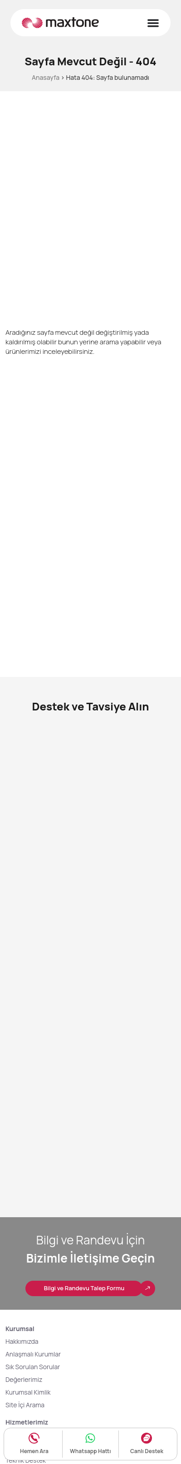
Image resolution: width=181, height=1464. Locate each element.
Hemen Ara (34, 1451)
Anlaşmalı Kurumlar (33, 1354)
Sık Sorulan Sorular (32, 1366)
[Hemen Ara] (34, 1438)
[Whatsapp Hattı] (90, 1438)
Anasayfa (45, 77)
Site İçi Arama (24, 1404)
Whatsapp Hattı (90, 1451)
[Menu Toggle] (153, 23)
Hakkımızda (22, 1341)
